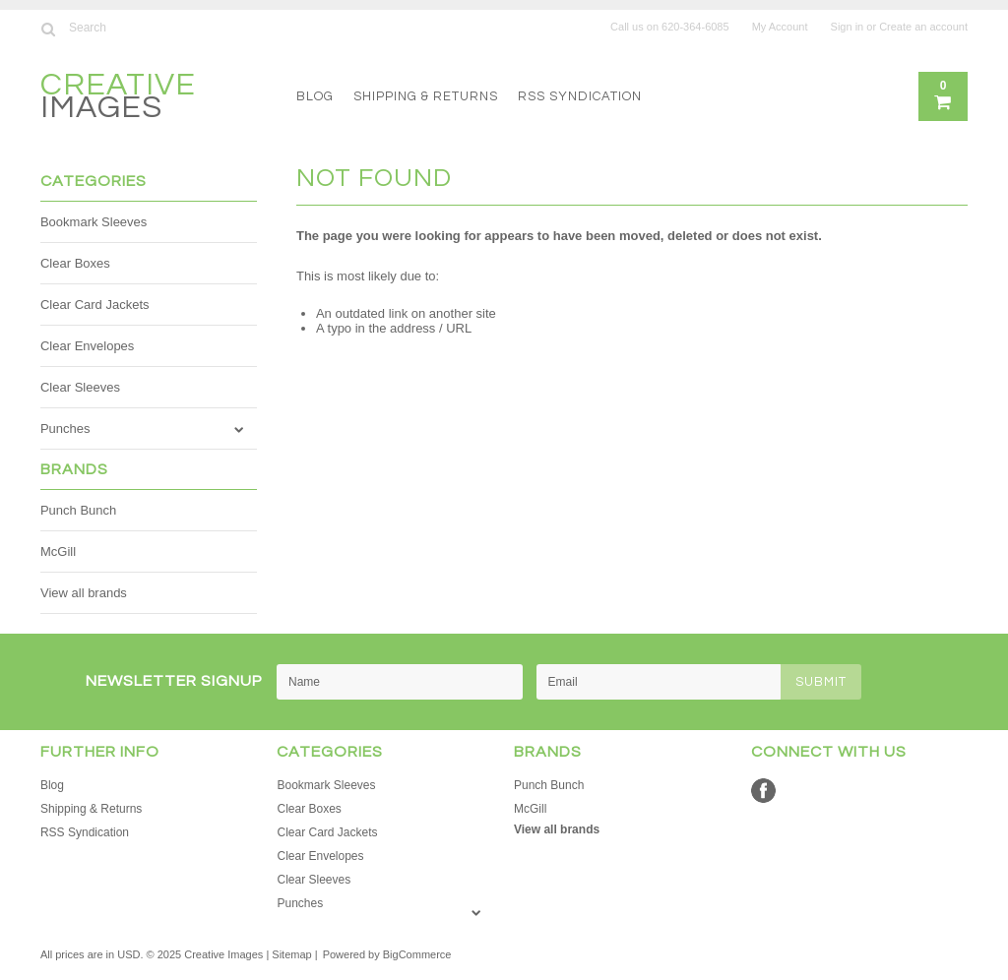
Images (118, 99)
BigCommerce (417, 954)
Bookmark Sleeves (93, 221)
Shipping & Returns (425, 96)
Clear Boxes (75, 263)
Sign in (847, 26)
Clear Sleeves (80, 387)
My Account (780, 26)
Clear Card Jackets (95, 304)
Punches (65, 428)
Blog (315, 96)
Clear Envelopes (87, 345)
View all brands (83, 592)
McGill (58, 551)
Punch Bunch (78, 510)
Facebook (763, 790)
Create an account (923, 26)
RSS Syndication (580, 96)
